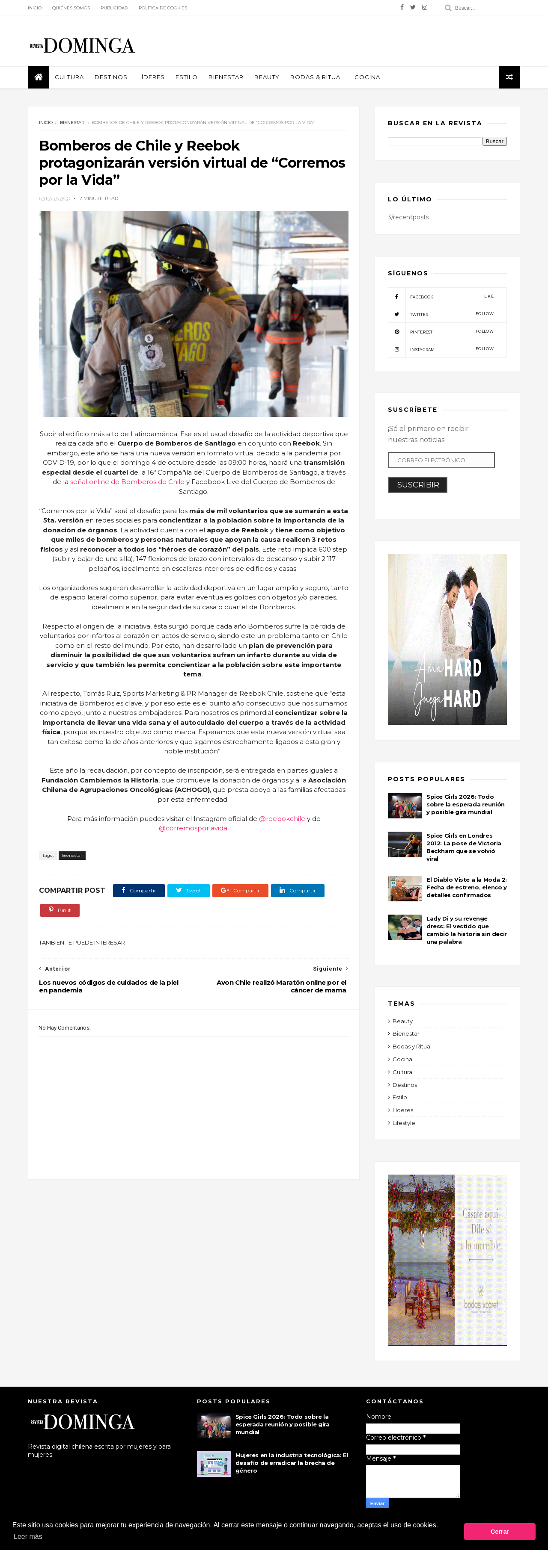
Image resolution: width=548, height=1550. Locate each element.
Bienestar (226, 77)
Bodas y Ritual (412, 1046)
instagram (441, 348)
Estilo (187, 77)
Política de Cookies (163, 8)
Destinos (111, 77)
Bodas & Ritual (317, 77)
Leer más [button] (28, 1536)
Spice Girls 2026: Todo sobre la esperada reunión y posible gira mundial (465, 804)
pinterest (441, 331)
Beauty (267, 77)
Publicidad (114, 8)
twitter (441, 313)
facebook (441, 296)
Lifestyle (404, 1122)
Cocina (367, 77)
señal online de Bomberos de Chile (127, 482)
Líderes (151, 77)
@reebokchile (282, 819)
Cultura (69, 77)
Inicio (35, 8)
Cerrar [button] (500, 1531)
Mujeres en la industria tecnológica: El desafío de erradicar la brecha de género (291, 1463)
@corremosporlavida (193, 828)
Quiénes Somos (71, 8)
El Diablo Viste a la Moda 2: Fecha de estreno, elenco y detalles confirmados (466, 887)
